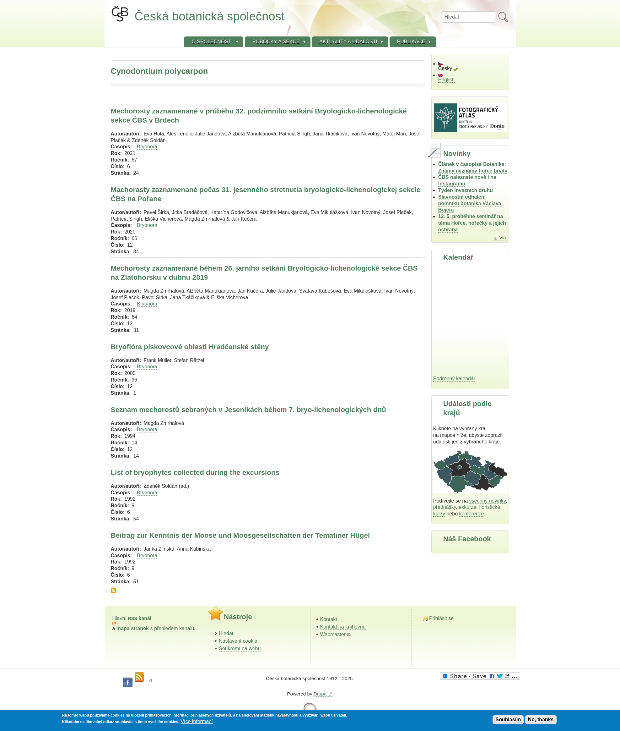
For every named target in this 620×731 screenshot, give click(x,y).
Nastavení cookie (238, 641)
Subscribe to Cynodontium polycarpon (113, 590)
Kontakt (328, 619)
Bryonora (147, 146)
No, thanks (541, 719)
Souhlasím (508, 719)
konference (471, 513)
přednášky (444, 507)
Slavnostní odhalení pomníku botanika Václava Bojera (469, 203)
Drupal (323, 693)
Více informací (197, 721)
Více (503, 237)
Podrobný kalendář (454, 378)
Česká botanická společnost (210, 16)
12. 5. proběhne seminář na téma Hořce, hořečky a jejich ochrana (472, 223)
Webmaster (335, 634)
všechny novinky (487, 500)
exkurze (467, 507)
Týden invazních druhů (465, 190)
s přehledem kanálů (155, 628)
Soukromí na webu (240, 648)
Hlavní (132, 618)
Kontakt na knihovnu (343, 626)
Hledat (226, 633)
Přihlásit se (441, 618)
